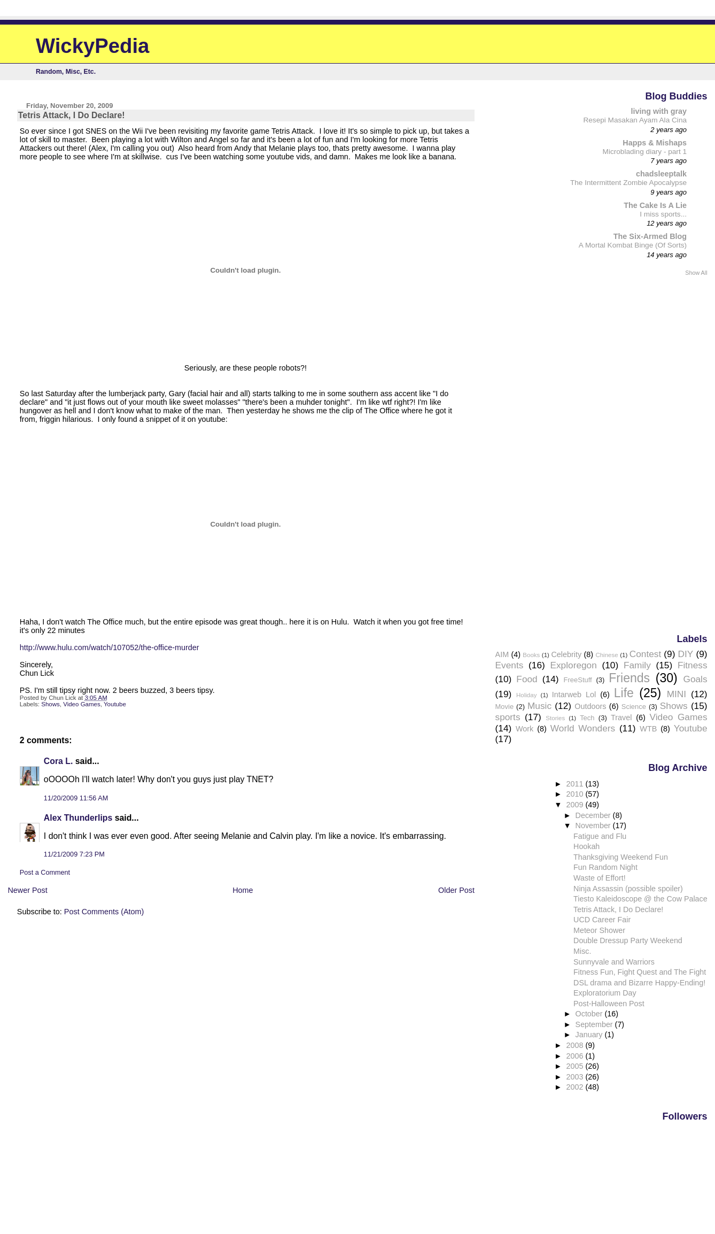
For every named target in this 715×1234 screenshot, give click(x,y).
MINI (676, 694)
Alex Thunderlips (78, 817)
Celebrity (566, 654)
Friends (629, 678)
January (590, 1034)
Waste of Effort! (599, 878)
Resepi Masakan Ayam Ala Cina (635, 120)
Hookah (586, 846)
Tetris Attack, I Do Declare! (618, 909)
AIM (502, 654)
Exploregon (573, 665)
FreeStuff (578, 680)
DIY (686, 654)
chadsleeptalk (661, 173)
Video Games (81, 704)
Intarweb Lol (574, 694)
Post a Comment (45, 872)
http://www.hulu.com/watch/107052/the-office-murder (109, 647)
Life (624, 693)
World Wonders (582, 728)
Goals (695, 679)
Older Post (456, 890)
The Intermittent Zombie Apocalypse (628, 183)
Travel (621, 717)
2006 (576, 1056)
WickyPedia (93, 45)
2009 (576, 804)
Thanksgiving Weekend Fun (620, 857)
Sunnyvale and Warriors (614, 962)
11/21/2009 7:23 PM (74, 854)
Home (242, 890)
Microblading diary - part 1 (645, 152)
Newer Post (27, 890)
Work (524, 728)
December (594, 815)
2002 (576, 1087)
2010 (576, 794)
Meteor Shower (599, 930)
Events (509, 665)
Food (526, 679)
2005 (576, 1066)
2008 (576, 1045)
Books (531, 655)
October (590, 1013)
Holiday (526, 695)
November (594, 825)
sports (507, 717)
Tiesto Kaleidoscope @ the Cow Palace (640, 898)
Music (539, 705)
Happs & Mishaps (655, 142)
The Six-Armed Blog (650, 236)
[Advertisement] (665, 454)
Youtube (115, 704)
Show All (696, 272)
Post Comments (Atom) (104, 911)
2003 (576, 1077)
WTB (648, 728)
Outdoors (590, 706)
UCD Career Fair (602, 919)
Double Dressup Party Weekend (627, 940)
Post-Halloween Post (608, 1003)
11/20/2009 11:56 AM (76, 798)
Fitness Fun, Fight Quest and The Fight (639, 972)
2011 (576, 784)
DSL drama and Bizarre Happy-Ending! (639, 982)
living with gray (659, 111)
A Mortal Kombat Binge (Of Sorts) (633, 245)
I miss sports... (663, 214)
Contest (645, 654)
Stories (555, 718)
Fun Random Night (605, 867)
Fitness (693, 665)
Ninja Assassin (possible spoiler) (628, 888)
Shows (50, 704)
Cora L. (58, 761)
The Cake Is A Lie (655, 205)
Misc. (582, 951)
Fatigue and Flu (599, 836)
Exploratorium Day (604, 993)
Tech (587, 718)
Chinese (606, 655)
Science (633, 707)
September (595, 1024)
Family (637, 665)
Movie (504, 707)
